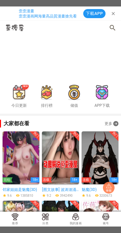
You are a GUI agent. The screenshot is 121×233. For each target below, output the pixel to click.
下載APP (94, 13)
